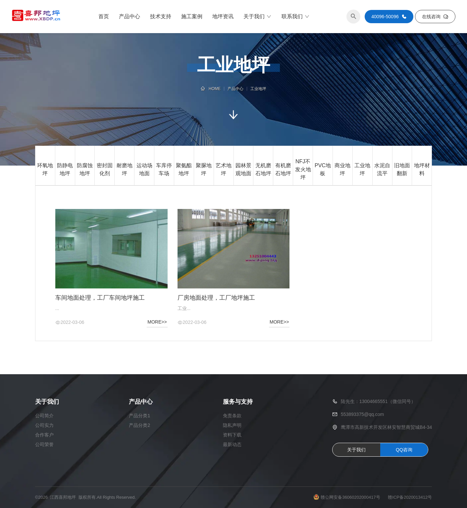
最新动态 (232, 444)
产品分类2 (139, 425)
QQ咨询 (404, 449)
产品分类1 (139, 415)
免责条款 (232, 415)
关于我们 (257, 17)
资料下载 (232, 434)
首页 (103, 16)
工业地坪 (258, 88)
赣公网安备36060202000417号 (350, 497)
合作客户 (44, 434)
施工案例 (191, 16)
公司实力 (44, 425)
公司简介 (44, 415)
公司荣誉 (44, 444)
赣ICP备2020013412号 (410, 497)
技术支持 (160, 16)
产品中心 (129, 16)
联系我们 (296, 17)
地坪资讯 (222, 16)
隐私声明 (232, 425)
